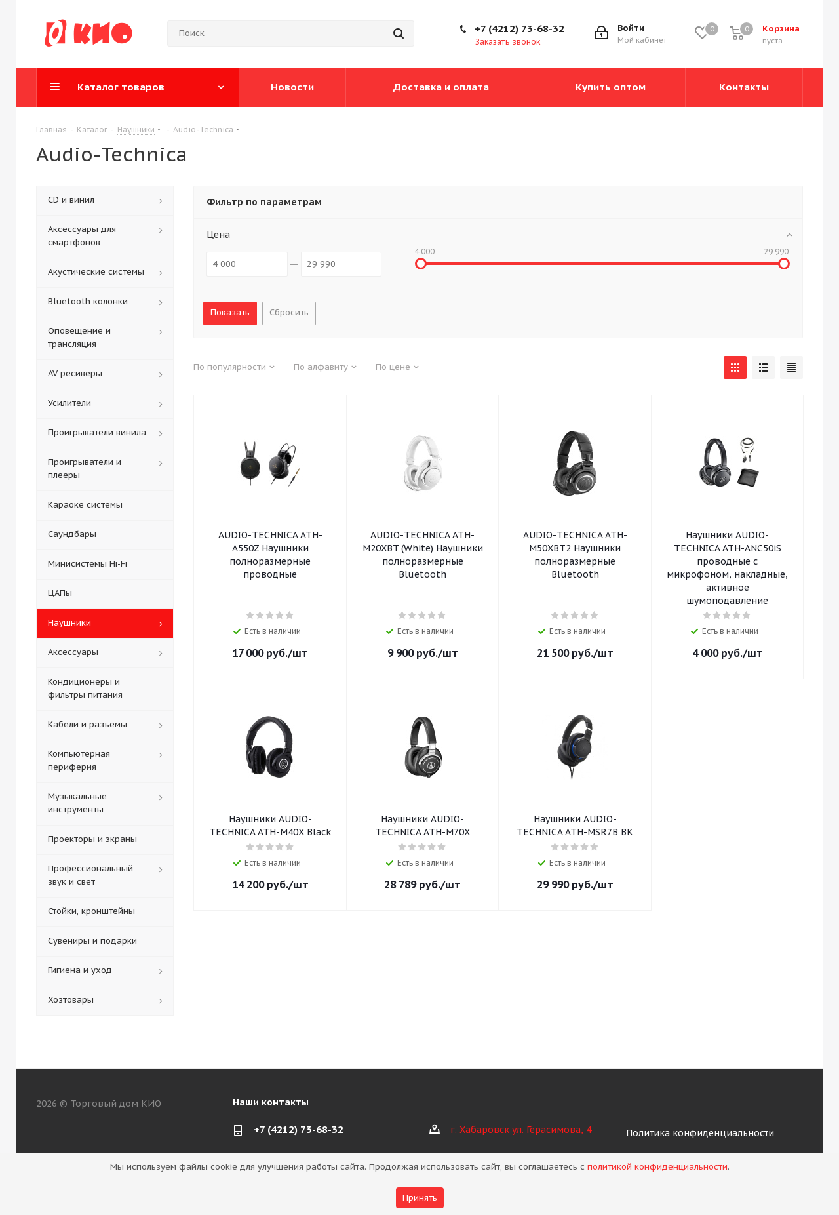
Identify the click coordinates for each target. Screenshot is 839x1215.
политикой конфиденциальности (657, 1166)
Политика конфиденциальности (700, 1133)
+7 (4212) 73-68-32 (519, 28)
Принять (419, 1197)
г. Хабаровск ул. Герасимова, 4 (520, 1130)
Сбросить (289, 312)
